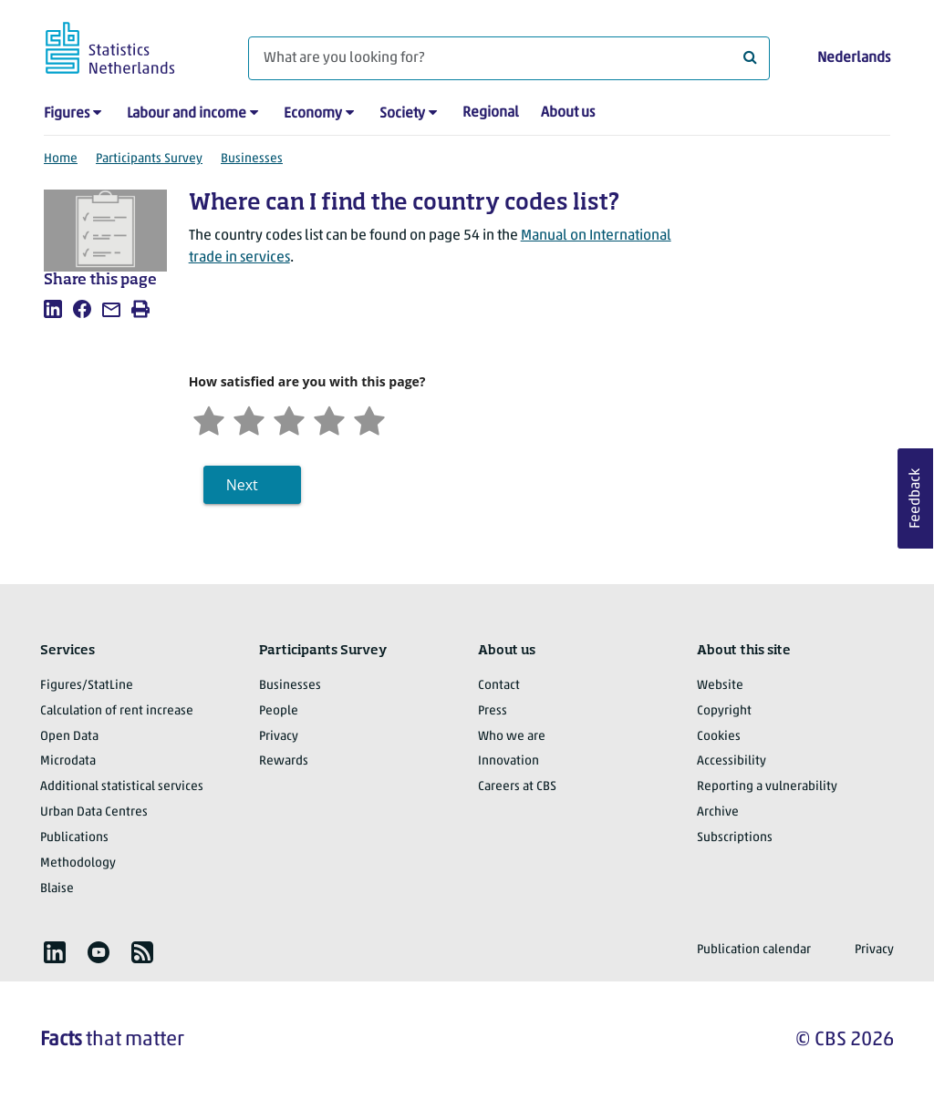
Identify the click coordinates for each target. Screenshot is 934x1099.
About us (568, 113)
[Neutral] (289, 418)
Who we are (511, 737)
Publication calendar (754, 950)
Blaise (57, 889)
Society (402, 114)
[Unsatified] (249, 418)
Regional (490, 113)
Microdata (68, 761)
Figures (66, 114)
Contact (499, 686)
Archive (718, 812)
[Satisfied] (329, 418)
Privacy (278, 737)
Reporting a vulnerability (767, 787)
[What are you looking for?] (509, 58)
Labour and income (186, 114)
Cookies (719, 737)
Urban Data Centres (94, 812)
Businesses (252, 159)
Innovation (508, 761)
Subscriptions (735, 838)
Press (492, 711)
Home (61, 159)
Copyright (724, 711)
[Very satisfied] (369, 418)
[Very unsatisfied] (209, 418)
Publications (74, 838)
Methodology (78, 863)
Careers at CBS (517, 787)
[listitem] (53, 309)
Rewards (283, 761)
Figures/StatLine (86, 686)
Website (720, 686)
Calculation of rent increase (116, 711)
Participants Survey (149, 159)
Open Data (69, 737)
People (278, 711)
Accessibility (731, 761)
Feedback (915, 498)
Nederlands (853, 58)
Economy (313, 114)
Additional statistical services (121, 787)
